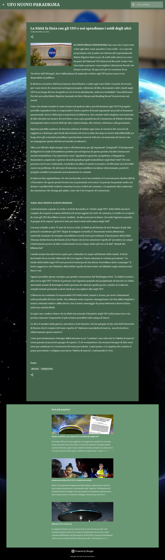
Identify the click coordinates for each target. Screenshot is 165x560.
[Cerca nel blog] (149, 5)
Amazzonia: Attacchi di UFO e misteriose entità (72, 480)
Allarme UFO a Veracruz (62, 524)
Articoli (34, 369)
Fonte (33, 363)
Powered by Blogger (82, 551)
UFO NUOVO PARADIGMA (33, 4)
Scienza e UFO (46, 369)
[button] (32, 37)
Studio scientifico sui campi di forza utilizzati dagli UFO (75, 436)
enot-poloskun (90, 556)
